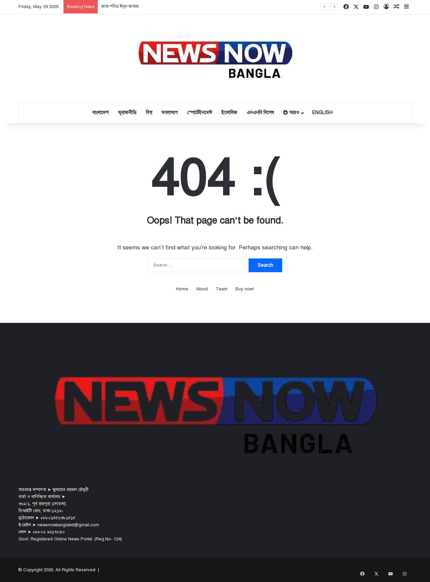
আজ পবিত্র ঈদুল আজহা (120, 6)
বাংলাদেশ (100, 112)
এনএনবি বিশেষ (260, 112)
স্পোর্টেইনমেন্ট (199, 112)
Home (182, 289)
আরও (291, 112)
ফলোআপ (170, 112)
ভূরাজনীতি (127, 112)
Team (221, 289)
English (322, 112)
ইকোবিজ (229, 112)
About (202, 289)
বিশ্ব (149, 112)
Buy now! (244, 289)
